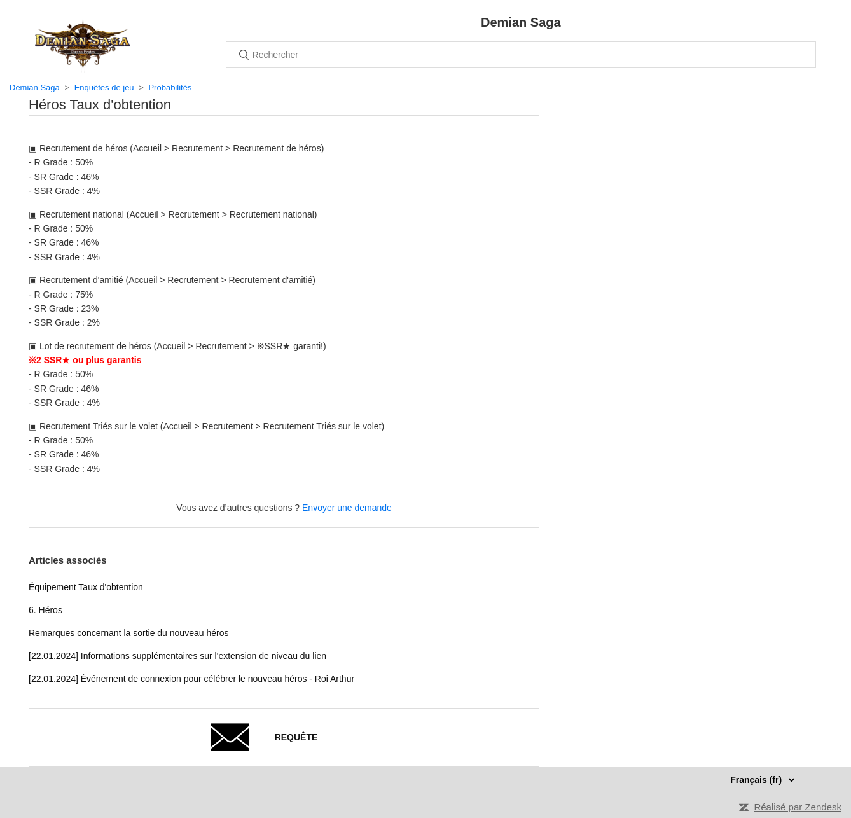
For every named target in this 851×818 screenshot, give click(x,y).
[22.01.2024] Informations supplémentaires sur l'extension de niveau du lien (177, 656)
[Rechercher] (520, 54)
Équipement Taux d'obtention (86, 587)
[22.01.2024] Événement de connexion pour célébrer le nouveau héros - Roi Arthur (191, 679)
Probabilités (169, 87)
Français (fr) (757, 780)
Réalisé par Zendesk (797, 806)
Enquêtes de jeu (104, 87)
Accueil (82, 46)
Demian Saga (35, 87)
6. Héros (45, 610)
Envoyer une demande (347, 508)
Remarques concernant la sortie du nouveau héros (128, 633)
